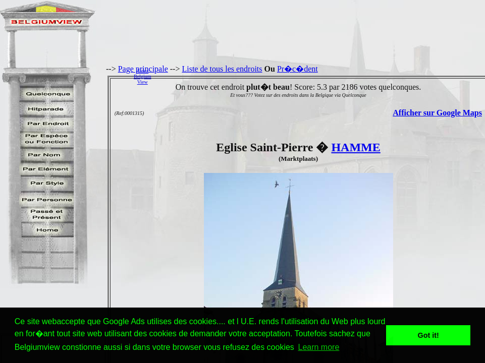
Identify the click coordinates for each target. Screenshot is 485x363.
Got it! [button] (428, 335)
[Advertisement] (320, 76)
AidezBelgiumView (142, 76)
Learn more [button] (318, 347)
